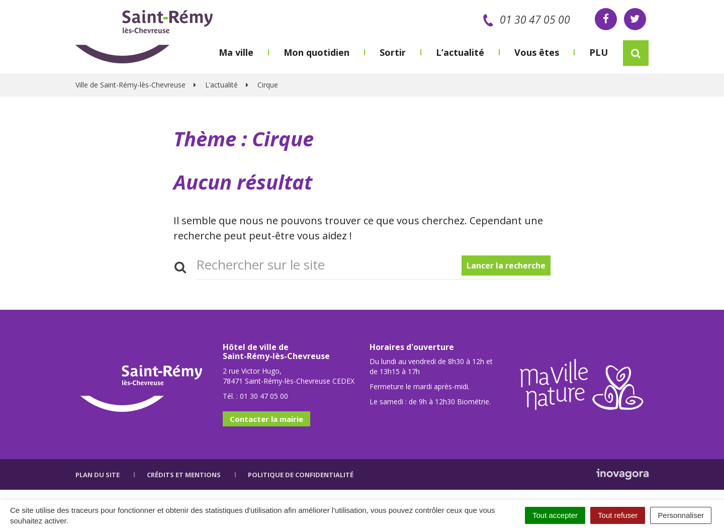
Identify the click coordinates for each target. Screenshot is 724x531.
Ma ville (236, 52)
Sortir (393, 52)
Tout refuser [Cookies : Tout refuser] (618, 515)
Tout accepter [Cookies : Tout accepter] (555, 515)
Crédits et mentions (184, 474)
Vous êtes (536, 52)
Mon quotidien (316, 52)
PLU (598, 52)
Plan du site (97, 474)
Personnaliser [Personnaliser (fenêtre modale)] (681, 515)
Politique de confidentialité (300, 474)
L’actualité (460, 52)
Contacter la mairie (266, 419)
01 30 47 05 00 (524, 20)
